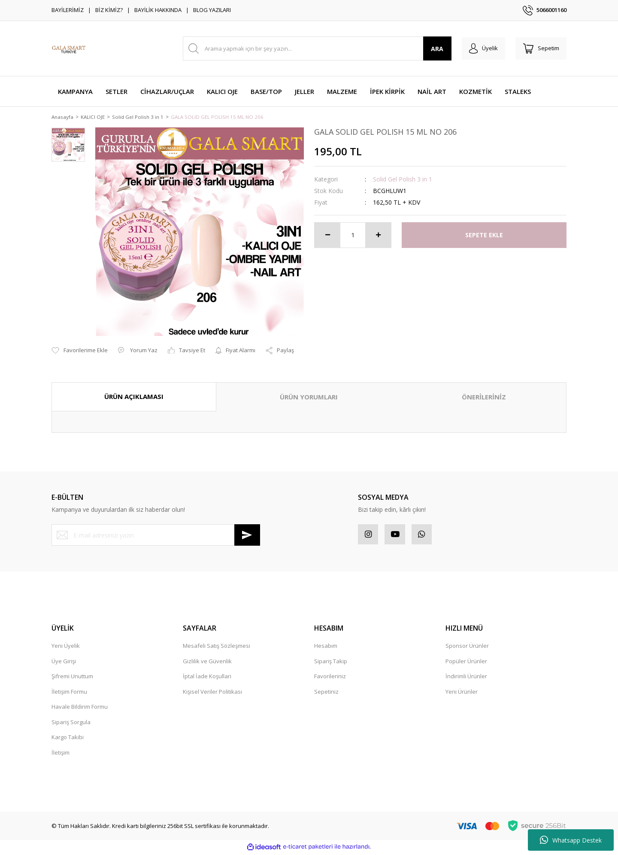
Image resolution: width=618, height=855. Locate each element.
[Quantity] (352, 235)
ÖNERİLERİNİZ (484, 397)
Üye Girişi (64, 663)
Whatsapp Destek (571, 840)
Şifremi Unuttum (72, 678)
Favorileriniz (330, 678)
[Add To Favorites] (80, 351)
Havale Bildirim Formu (80, 709)
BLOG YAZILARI (212, 10)
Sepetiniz (326, 693)
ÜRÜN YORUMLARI (309, 397)
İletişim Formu (69, 693)
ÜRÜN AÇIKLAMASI (134, 397)
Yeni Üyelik (66, 648)
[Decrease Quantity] (327, 235)
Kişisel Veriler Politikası (212, 693)
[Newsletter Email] (156, 536)
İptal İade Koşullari (207, 678)
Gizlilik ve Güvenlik (207, 663)
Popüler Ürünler (466, 663)
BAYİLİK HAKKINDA (158, 10)
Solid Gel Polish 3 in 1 (402, 179)
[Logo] (69, 48)
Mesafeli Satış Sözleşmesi (216, 648)
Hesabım (325, 648)
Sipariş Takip (330, 663)
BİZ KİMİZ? (109, 10)
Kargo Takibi (68, 739)
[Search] (315, 48)
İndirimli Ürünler (466, 678)
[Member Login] (480, 48)
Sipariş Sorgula (71, 724)
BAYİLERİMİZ (68, 10)
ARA (433, 49)
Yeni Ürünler (461, 693)
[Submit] (247, 536)
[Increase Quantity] (378, 235)
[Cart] (539, 48)
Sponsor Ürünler (467, 648)
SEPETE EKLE (484, 236)
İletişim (61, 754)
